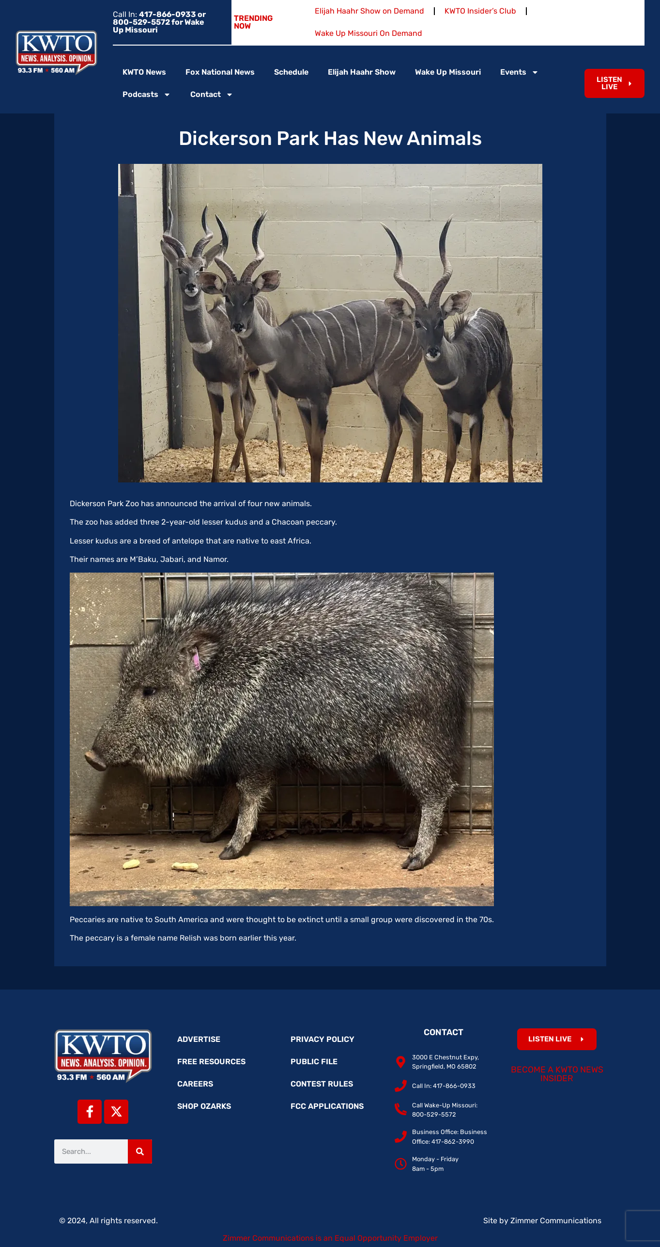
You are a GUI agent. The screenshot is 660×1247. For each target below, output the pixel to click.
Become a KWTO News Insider (557, 1074)
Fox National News (220, 72)
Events (519, 72)
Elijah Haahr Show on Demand (369, 11)
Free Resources (211, 1061)
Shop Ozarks (204, 1106)
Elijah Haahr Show (362, 72)
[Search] (140, 1151)
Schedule (291, 72)
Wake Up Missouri (448, 72)
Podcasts (147, 94)
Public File (314, 1061)
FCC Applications (327, 1106)
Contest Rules (322, 1083)
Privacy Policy (322, 1039)
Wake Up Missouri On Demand (368, 33)
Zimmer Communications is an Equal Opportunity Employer (330, 1238)
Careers (195, 1083)
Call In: (159, 22)
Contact (211, 94)
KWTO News (144, 72)
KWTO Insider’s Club (480, 11)
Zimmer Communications (555, 1220)
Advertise (198, 1039)
